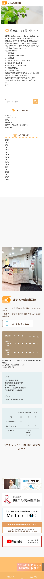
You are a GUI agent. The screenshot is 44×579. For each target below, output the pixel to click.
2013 (7, 169)
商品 (7, 120)
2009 (7, 179)
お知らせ (8, 115)
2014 (7, 167)
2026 (7, 140)
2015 (7, 164)
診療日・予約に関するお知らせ (16, 125)
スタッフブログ (10, 117)
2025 (7, 142)
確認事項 (8, 122)
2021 (7, 152)
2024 (7, 145)
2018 (7, 157)
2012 (7, 172)
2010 (7, 177)
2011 (7, 174)
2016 (7, 162)
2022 (7, 150)
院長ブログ (9, 127)
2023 (7, 147)
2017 (7, 159)
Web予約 (33, 577)
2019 (7, 154)
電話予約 (10, 577)
